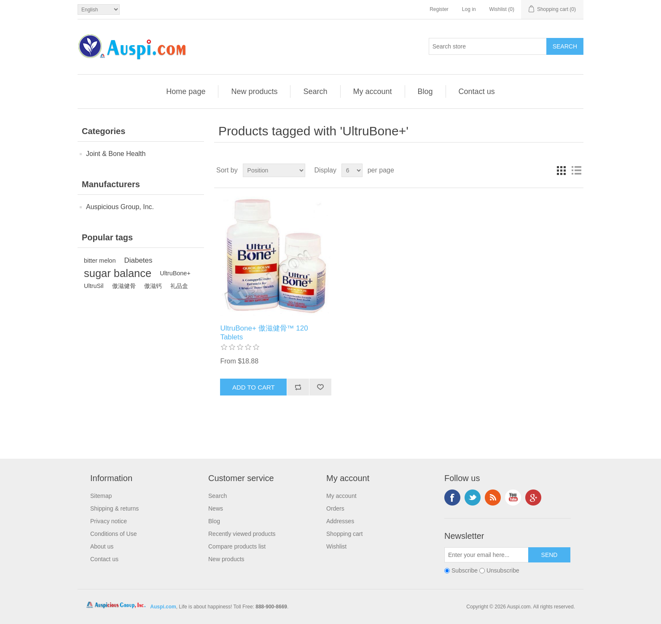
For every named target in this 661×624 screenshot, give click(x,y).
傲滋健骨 (124, 285)
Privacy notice (108, 521)
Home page (185, 91)
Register (439, 9)
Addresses (340, 521)
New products (254, 91)
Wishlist (336, 546)
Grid (561, 170)
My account (372, 91)
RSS (493, 498)
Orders (335, 508)
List (576, 170)
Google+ (533, 498)
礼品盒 (179, 285)
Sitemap (101, 495)
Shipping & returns (114, 508)
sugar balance (117, 273)
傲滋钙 (153, 285)
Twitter (473, 498)
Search (315, 91)
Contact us (477, 91)
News (215, 508)
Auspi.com (163, 607)
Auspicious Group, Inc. (120, 206)
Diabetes (138, 260)
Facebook (452, 498)
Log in (469, 9)
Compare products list (237, 546)
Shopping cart (344, 533)
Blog (425, 91)
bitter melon (100, 260)
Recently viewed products (242, 533)
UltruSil (94, 285)
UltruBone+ (175, 273)
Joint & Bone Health (115, 153)
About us (101, 546)
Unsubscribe (502, 571)
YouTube (513, 498)
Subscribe (464, 571)
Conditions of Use (113, 533)
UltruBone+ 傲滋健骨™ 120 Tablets (264, 332)
